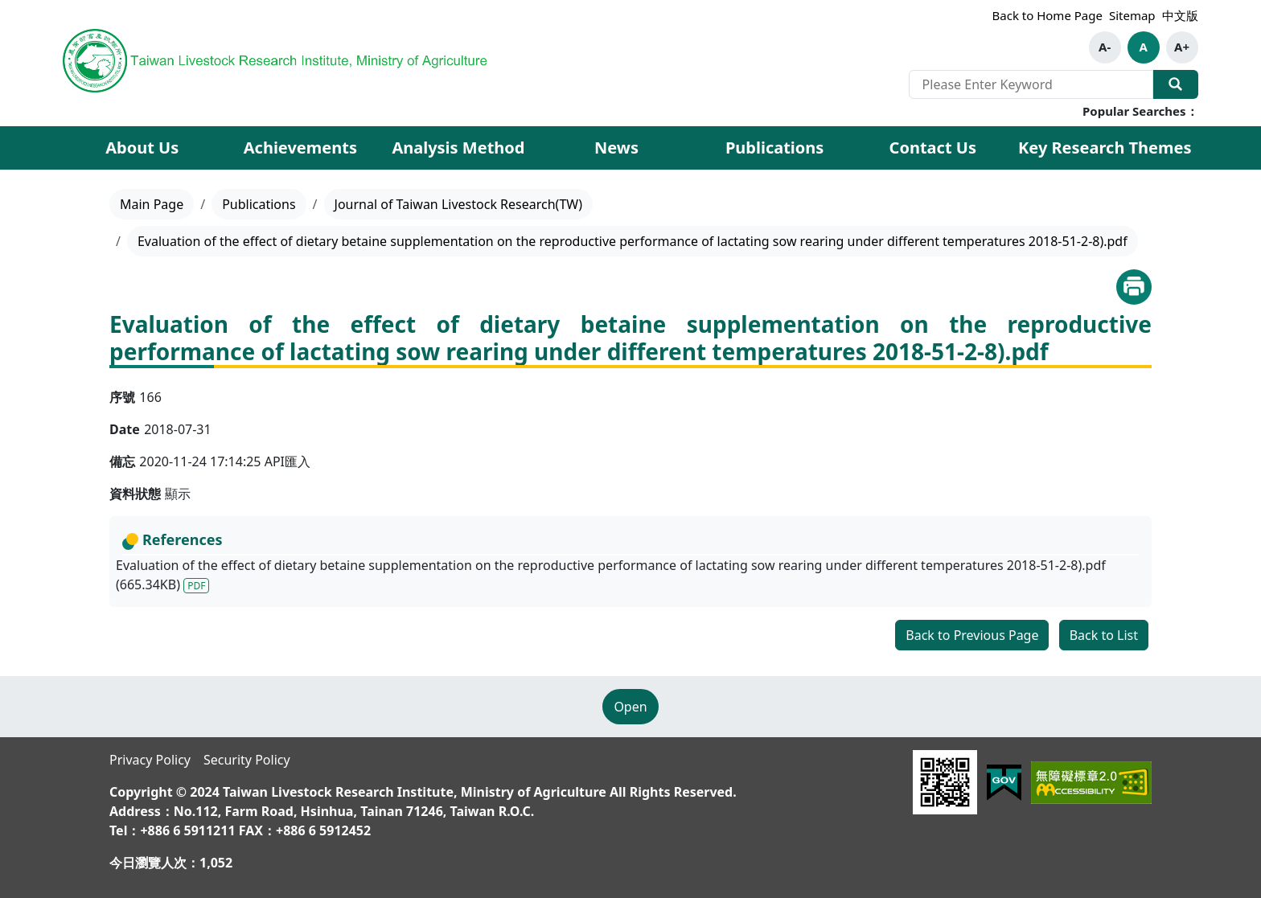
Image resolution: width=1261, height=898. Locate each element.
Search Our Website (1175, 84)
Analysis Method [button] (458, 147)
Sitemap (1132, 15)
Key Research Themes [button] (1104, 147)
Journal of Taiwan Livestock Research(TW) (458, 204)
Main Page (151, 204)
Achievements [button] (300, 147)
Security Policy (246, 760)
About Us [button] (142, 147)
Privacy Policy (150, 760)
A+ (1181, 47)
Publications (258, 204)
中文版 (1180, 15)
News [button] (616, 147)
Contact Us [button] (932, 147)
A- (1105, 47)
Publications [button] (774, 147)
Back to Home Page (1047, 15)
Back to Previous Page (972, 635)
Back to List (1104, 635)
